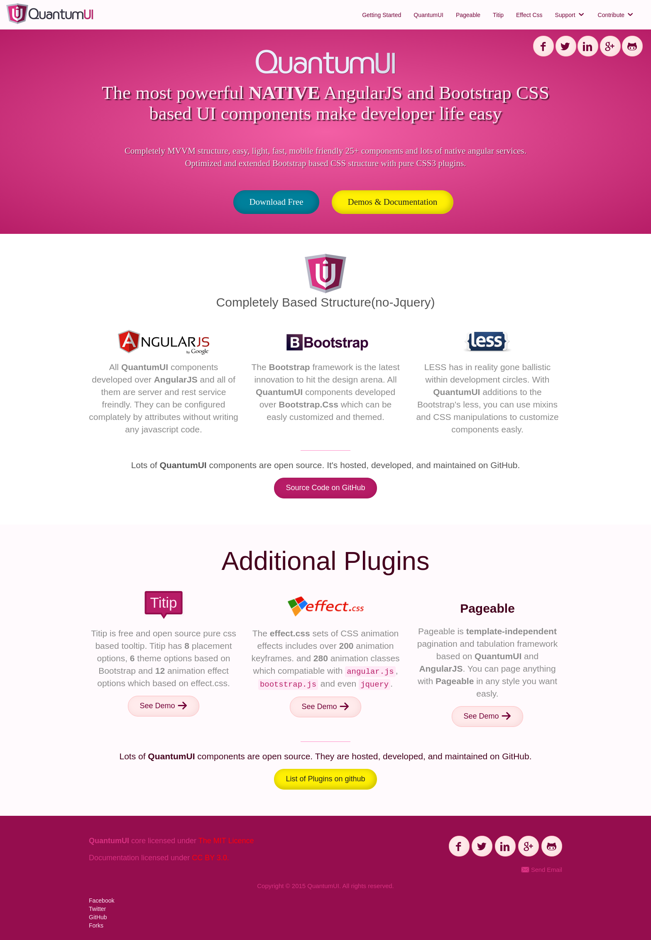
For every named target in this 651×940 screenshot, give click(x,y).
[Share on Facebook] (543, 46)
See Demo (163, 706)
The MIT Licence (226, 841)
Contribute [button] (616, 14)
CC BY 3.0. (210, 858)
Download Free (276, 202)
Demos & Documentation (393, 202)
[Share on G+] (610, 46)
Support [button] (570, 14)
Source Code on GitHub (325, 487)
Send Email (541, 870)
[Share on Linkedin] (588, 46)
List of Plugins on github (325, 779)
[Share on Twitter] (566, 46)
